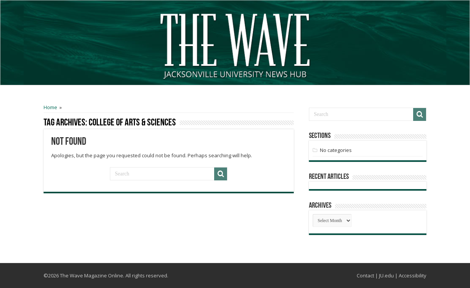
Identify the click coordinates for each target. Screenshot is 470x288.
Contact (365, 275)
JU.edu (386, 275)
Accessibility (412, 275)
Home (50, 107)
